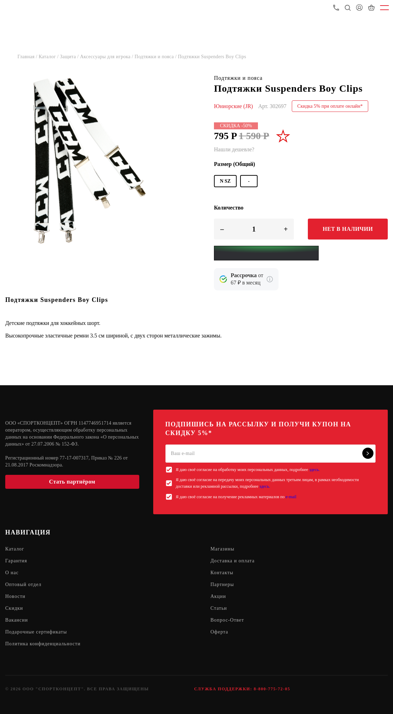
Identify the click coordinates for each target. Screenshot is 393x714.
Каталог (14, 549)
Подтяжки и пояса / (156, 56)
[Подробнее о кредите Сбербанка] (270, 279)
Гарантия (16, 560)
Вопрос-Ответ (227, 620)
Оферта (219, 632)
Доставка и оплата (232, 560)
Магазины (222, 549)
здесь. (314, 469)
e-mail (291, 496)
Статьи (218, 608)
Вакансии (16, 620)
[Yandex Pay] (266, 253)
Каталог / (49, 56)
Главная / (28, 56)
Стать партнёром (72, 482)
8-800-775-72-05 (272, 688)
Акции (218, 596)
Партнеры (222, 584)
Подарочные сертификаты (36, 632)
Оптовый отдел (23, 584)
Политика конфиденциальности (43, 643)
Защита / (70, 56)
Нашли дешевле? (234, 149)
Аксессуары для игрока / (107, 56)
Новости (15, 596)
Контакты (221, 572)
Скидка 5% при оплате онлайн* (330, 106)
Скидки (14, 608)
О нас (12, 572)
